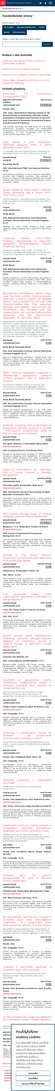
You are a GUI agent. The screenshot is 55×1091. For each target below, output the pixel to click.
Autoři (41, 27)
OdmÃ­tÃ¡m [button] (33, 1078)
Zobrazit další (8, 1064)
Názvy (6, 32)
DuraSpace (9, 1076)
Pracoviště (8, 27)
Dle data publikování (26, 27)
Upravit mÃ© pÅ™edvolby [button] (33, 1083)
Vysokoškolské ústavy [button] (12, 9)
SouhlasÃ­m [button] (33, 1073)
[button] (40, 3)
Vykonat (47, 44)
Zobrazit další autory (12, 446)
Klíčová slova (19, 32)
